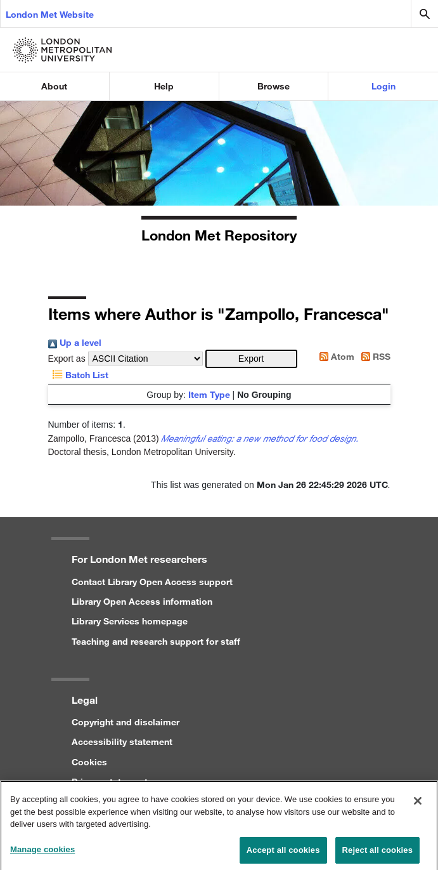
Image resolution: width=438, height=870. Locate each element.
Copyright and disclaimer (125, 721)
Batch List (78, 374)
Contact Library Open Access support (152, 581)
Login (383, 86)
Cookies (89, 761)
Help (164, 86)
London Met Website (50, 14)
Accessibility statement (122, 741)
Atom (334, 356)
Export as (67, 358)
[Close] (418, 806)
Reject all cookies (377, 854)
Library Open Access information (142, 601)
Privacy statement (110, 781)
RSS (373, 356)
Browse (273, 86)
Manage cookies (42, 854)
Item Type (209, 394)
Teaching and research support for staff (156, 641)
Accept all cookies (283, 854)
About (54, 86)
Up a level (74, 342)
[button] (251, 359)
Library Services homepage (130, 621)
